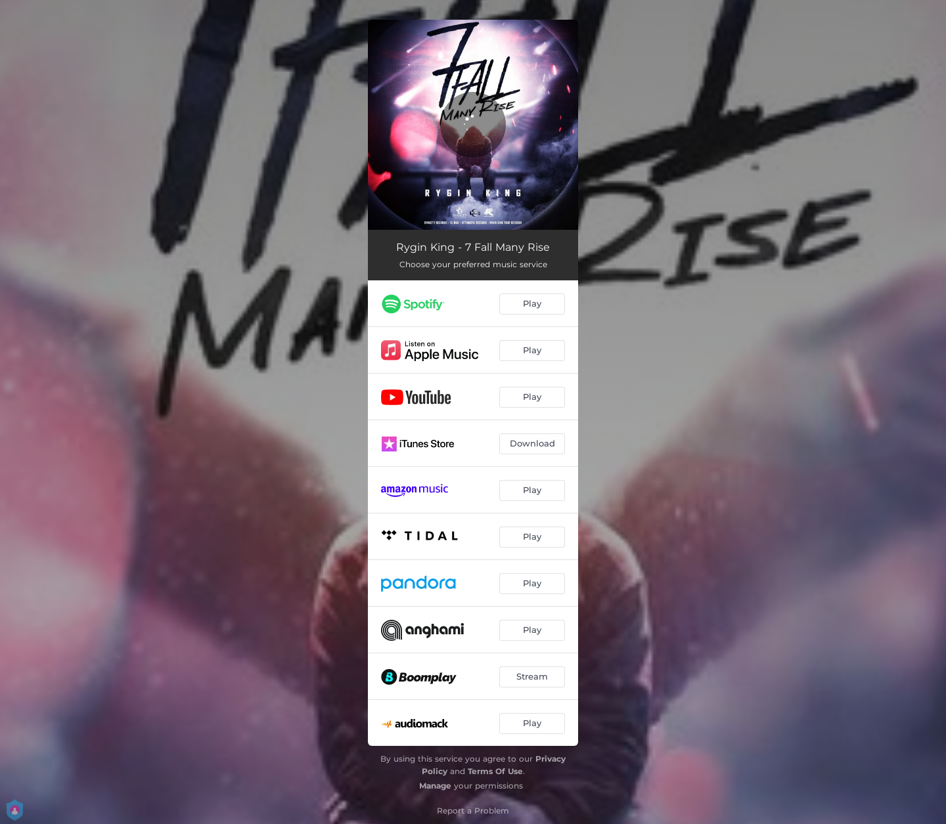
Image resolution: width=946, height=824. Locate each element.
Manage (435, 786)
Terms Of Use (495, 771)
